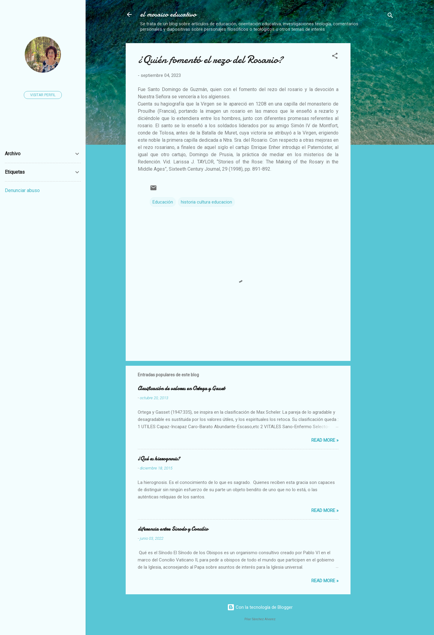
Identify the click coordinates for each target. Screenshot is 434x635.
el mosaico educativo (168, 14)
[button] (334, 57)
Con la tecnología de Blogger (260, 607)
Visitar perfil (42, 95)
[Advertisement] (394, 133)
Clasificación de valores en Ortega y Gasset (181, 388)
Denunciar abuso (22, 190)
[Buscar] (390, 16)
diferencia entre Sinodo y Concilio (173, 529)
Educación (163, 202)
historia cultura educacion (206, 202)
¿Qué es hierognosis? (159, 459)
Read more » (324, 440)
